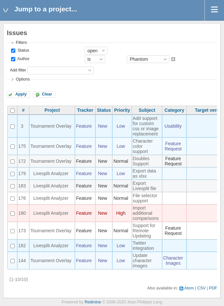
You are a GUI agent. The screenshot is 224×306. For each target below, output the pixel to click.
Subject (147, 110)
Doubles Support (141, 161)
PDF (213, 288)
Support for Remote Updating (144, 230)
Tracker (85, 110)
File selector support (145, 198)
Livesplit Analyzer (50, 173)
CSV (201, 288)
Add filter (18, 70)
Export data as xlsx (144, 173)
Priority (122, 110)
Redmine (93, 302)
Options (23, 79)
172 (22, 161)
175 (22, 146)
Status (22, 50)
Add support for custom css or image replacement (146, 126)
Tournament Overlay (50, 126)
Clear (47, 94)
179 (22, 173)
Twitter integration (143, 245)
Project (52, 110)
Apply (21, 94)
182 (22, 245)
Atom (189, 288)
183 (22, 185)
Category (174, 110)
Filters (21, 42)
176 (22, 198)
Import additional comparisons (146, 213)
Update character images (142, 260)
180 (22, 213)
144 (22, 260)
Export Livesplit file (144, 186)
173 (22, 230)
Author (22, 59)
